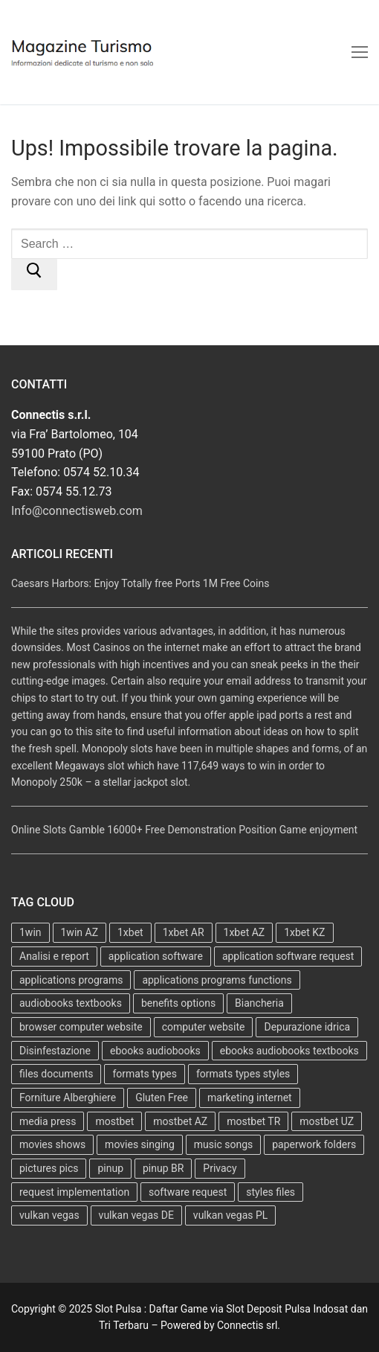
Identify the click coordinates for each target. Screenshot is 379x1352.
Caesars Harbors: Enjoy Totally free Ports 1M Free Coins (140, 583)
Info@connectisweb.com (77, 511)
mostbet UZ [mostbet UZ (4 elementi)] (326, 1121)
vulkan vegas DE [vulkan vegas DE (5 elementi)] (136, 1215)
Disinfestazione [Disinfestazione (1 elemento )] (55, 1051)
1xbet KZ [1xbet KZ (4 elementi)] (304, 932)
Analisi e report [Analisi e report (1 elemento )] (54, 956)
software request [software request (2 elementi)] (188, 1192)
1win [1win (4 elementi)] (30, 932)
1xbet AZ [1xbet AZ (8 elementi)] (244, 932)
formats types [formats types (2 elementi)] (144, 1074)
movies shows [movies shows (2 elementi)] (52, 1144)
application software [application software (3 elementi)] (155, 956)
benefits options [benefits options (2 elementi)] (178, 1003)
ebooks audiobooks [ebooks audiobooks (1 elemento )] (155, 1051)
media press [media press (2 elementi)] (47, 1121)
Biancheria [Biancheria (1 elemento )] (259, 1003)
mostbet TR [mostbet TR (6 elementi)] (253, 1121)
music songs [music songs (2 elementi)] (223, 1144)
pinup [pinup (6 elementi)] (110, 1168)
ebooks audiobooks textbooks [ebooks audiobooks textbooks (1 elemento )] (289, 1051)
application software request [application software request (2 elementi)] (288, 956)
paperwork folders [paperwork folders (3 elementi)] (314, 1144)
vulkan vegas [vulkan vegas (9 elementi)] (49, 1215)
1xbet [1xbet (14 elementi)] (130, 932)
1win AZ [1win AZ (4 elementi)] (80, 932)
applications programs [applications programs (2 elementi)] (71, 980)
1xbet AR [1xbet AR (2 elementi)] (183, 932)
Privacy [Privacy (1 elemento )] (219, 1168)
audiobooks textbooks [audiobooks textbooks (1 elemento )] (70, 1003)
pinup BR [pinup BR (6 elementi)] (163, 1168)
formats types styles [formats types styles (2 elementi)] (243, 1074)
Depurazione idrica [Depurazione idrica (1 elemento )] (307, 1027)
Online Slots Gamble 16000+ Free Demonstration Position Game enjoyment (184, 830)
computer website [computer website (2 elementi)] (203, 1027)
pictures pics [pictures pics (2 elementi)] (48, 1168)
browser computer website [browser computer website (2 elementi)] (81, 1027)
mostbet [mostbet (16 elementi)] (114, 1121)
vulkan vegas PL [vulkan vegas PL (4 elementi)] (230, 1215)
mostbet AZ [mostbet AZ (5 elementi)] (180, 1121)
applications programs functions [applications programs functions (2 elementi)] (216, 980)
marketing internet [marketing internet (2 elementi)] (249, 1097)
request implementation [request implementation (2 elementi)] (74, 1192)
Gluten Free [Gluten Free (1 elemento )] (161, 1097)
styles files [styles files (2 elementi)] (270, 1192)
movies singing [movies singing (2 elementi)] (140, 1144)
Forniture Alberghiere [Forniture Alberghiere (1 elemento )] (67, 1097)
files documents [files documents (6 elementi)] (56, 1074)
